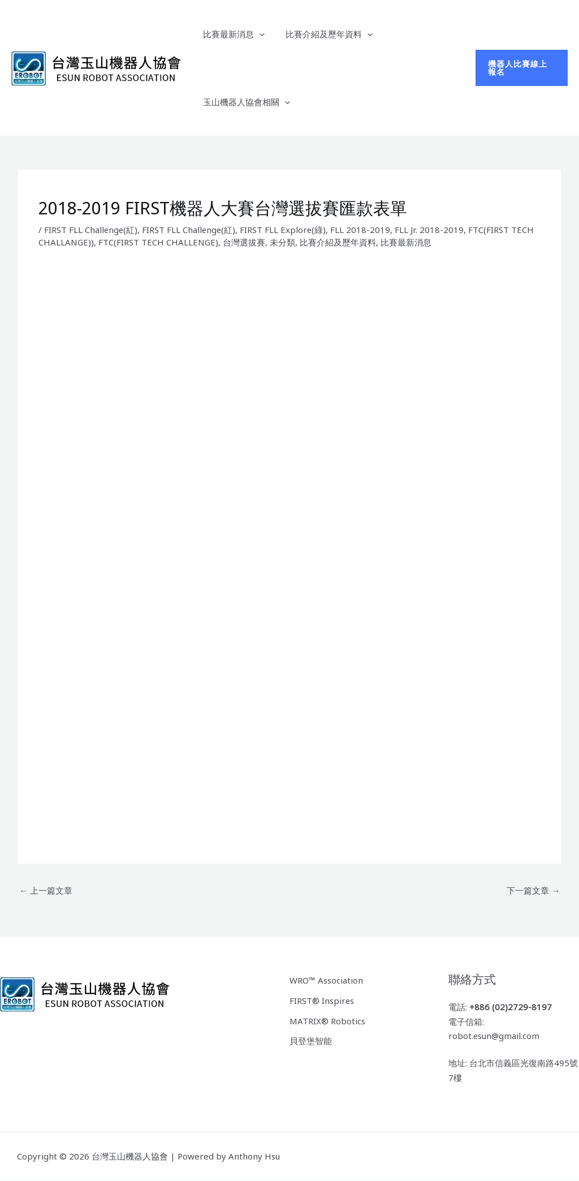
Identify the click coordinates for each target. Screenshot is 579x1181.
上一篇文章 (45, 890)
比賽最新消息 (231, 34)
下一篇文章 (533, 890)
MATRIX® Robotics (327, 1020)
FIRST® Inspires (322, 1000)
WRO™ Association (326, 980)
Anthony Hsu (254, 1156)
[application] (257, 34)
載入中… (264, 548)
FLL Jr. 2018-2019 (431, 229)
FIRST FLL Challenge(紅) (91, 229)
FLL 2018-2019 (363, 229)
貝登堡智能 (311, 1040)
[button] (520, 68)
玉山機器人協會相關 (244, 102)
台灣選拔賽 (245, 242)
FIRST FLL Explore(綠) (285, 229)
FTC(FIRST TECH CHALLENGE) (159, 242)
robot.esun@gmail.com (494, 1036)
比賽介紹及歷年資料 (322, 34)
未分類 (283, 242)
